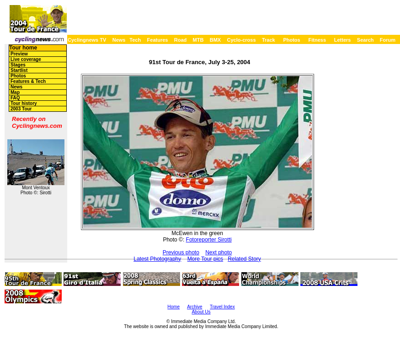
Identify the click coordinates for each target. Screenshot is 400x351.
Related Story (244, 259)
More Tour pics (205, 259)
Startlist (19, 70)
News (119, 40)
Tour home (23, 47)
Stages (18, 64)
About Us (201, 311)
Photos (291, 40)
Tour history (24, 103)
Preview (19, 53)
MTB (198, 40)
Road (180, 40)
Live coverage (26, 59)
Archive (194, 306)
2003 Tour (21, 108)
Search (365, 40)
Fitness (317, 40)
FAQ (15, 97)
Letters (342, 40)
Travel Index (222, 306)
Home (173, 306)
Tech (135, 40)
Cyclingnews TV (87, 40)
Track (268, 40)
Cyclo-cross (241, 40)
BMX (215, 40)
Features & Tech (28, 81)
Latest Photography (157, 259)
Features (157, 40)
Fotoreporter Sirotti (209, 239)
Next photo (218, 252)
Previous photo (181, 252)
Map (15, 92)
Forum (387, 40)
